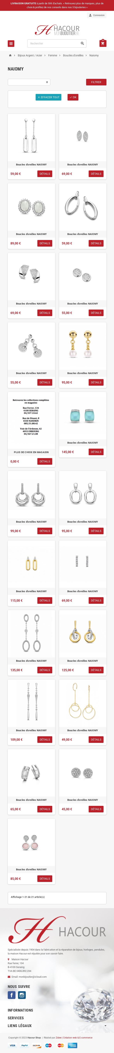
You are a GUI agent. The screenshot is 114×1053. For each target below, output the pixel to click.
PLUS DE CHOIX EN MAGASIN (31, 452)
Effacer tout (48, 97)
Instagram (22, 995)
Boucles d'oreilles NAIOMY (31, 164)
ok (72, 97)
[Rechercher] (57, 43)
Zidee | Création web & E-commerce (74, 1037)
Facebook (11, 995)
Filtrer (96, 82)
